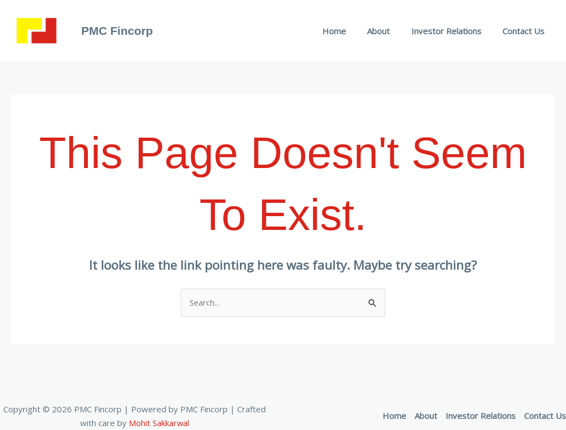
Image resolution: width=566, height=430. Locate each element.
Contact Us (526, 30)
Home (350, 30)
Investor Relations (453, 30)
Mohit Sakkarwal (159, 422)
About (390, 30)
